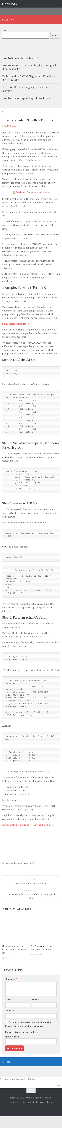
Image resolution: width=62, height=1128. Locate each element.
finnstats (10, 125)
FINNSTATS (9, 4)
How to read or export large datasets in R (26, 98)
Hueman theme (45, 1102)
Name (9, 999)
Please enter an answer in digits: (22, 1032)
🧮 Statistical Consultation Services (31, 192)
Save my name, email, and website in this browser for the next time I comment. (28, 1024)
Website (9, 1010)
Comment (11, 979)
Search (5, 30)
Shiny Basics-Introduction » (16, 323)
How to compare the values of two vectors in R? (14, 949)
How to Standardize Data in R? (20, 58)
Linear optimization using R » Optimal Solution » (27, 824)
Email (35, 999)
